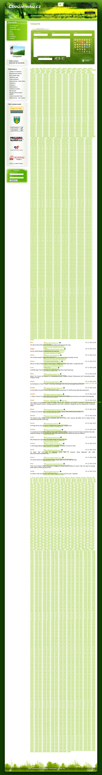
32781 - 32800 (53, 338)
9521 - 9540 (68, 133)
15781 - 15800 (37, 188)
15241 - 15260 (77, 183)
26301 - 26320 (84, 280)
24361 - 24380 (77, 263)
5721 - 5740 (68, 106)
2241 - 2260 (42, 82)
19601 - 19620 (67, 634)
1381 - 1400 (88, 75)
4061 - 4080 (49, 95)
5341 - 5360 (75, 104)
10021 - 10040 (38, 137)
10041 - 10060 (46, 137)
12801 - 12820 (61, 161)
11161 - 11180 (45, 147)
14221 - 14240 (53, 174)
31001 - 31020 (45, 322)
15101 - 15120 (84, 181)
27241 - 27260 (77, 289)
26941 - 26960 (84, 286)
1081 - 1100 (55, 74)
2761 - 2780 (81, 85)
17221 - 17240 (37, 201)
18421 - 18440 (69, 211)
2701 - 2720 (62, 85)
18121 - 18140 (77, 208)
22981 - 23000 (37, 252)
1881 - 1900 (55, 80)
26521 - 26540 (45, 283)
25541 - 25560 (37, 274)
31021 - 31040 (53, 322)
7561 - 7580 (81, 119)
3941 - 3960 (75, 94)
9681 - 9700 (55, 135)
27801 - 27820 (45, 294)
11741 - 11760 (84, 152)
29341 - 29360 (84, 307)
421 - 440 (70, 70)
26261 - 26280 (69, 280)
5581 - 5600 (88, 105)
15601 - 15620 (67, 599)
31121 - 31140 (67, 736)
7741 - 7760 (75, 120)
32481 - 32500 (61, 335)
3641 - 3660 (42, 92)
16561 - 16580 (67, 607)
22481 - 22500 (67, 659)
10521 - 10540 (45, 142)
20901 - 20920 (37, 233)
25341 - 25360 (84, 272)
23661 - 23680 (53, 258)
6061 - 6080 (49, 109)
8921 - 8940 (68, 129)
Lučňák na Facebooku (15, 71)
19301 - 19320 (37, 219)
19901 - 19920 (84, 224)
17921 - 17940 (61, 207)
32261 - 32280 (37, 334)
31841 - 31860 (61, 330)
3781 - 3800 (88, 92)
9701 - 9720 (62, 135)
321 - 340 (45, 70)
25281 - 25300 (61, 272)
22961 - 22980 (67, 664)
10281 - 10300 (77, 139)
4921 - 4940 (68, 101)
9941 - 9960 (75, 136)
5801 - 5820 (57, 518)
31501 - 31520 (53, 327)
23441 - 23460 (67, 668)
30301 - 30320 (84, 315)
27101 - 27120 (84, 287)
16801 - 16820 (61, 197)
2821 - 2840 (36, 87)
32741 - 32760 (37, 338)
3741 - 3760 (75, 92)
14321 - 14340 (67, 587)
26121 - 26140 (77, 279)
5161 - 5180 (81, 102)
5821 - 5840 (36, 108)
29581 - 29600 (53, 310)
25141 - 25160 (69, 270)
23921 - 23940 (67, 672)
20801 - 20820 (61, 232)
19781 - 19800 (37, 224)
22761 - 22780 (77, 249)
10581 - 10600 (69, 142)
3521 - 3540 (68, 91)
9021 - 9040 (36, 130)
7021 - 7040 (36, 116)
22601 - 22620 (77, 248)
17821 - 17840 (84, 205)
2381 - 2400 (88, 82)
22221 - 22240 (53, 245)
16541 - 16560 (84, 194)
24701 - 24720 (84, 266)
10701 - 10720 (53, 143)
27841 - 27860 (61, 294)
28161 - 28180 (61, 297)
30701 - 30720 (53, 320)
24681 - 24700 (77, 266)
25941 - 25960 (69, 277)
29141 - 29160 (69, 306)
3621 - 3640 (36, 92)
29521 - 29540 (67, 722)
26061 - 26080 (53, 279)
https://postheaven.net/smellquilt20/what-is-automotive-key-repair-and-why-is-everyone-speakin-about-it (55, 440)
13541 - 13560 (37, 169)
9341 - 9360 (75, 132)
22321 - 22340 (67, 658)
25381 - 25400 (37, 273)
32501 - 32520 (69, 335)
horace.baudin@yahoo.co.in (53, 457)
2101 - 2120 (62, 81)
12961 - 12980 (61, 163)
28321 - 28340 (61, 298)
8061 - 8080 (49, 123)
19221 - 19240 (69, 218)
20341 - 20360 (69, 228)
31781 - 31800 (37, 330)
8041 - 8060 (42, 123)
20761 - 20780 (45, 232)
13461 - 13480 (69, 167)
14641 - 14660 (67, 590)
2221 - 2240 (36, 82)
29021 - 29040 (84, 304)
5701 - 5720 (62, 106)
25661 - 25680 (84, 274)
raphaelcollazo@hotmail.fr (53, 416)
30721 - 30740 (61, 320)
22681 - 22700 (45, 249)
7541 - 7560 (75, 119)
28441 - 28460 (45, 300)
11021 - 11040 (53, 146)
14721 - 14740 (61, 178)
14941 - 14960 (84, 180)
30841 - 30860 (45, 321)
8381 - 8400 (88, 125)
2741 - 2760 (75, 85)
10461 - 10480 (84, 140)
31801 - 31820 (45, 330)
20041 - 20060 (77, 225)
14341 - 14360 (37, 176)
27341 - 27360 (53, 290)
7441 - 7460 (42, 119)
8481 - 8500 (55, 126)
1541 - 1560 (75, 77)
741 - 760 (86, 71)
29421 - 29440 (53, 308)
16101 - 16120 (37, 191)
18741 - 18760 (69, 214)
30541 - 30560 (53, 318)
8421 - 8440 (36, 126)
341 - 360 (50, 70)
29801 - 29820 (77, 311)
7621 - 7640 (36, 120)
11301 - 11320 (37, 149)
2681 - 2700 (55, 85)
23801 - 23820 (45, 259)
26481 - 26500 (67, 695)
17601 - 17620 (61, 204)
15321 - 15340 (45, 184)
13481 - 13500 (77, 167)
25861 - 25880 (37, 277)
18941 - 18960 (84, 215)
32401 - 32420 (67, 747)
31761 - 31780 (67, 741)
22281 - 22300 (77, 245)
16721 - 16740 (67, 609)
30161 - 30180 (67, 727)
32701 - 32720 (84, 337)
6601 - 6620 (70, 524)
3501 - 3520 (62, 91)
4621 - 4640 (36, 99)
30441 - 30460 (77, 317)
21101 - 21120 (53, 235)
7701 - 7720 (62, 120)
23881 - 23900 (77, 259)
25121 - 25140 (61, 270)
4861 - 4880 (49, 101)
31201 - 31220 (61, 324)
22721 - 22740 (61, 249)
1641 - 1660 (42, 78)
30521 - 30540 (45, 318)
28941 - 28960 (53, 304)
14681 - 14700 (45, 178)
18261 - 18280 (69, 209)
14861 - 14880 (53, 180)
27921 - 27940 (67, 708)
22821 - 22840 (37, 250)
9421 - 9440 (36, 133)
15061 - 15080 (69, 181)
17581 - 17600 (53, 204)
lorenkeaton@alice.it (51, 368)
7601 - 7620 (88, 531)
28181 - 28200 (69, 297)
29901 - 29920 (53, 313)
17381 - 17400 (37, 202)
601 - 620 (51, 71)
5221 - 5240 (36, 104)
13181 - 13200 (84, 164)
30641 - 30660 (67, 732)
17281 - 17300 (61, 201)
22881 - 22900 (61, 250)
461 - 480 (81, 70)
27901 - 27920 (84, 294)
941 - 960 (75, 72)
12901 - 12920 (37, 163)
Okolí (10, 31)
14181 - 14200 (37, 174)
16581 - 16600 (37, 195)
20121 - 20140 (45, 226)
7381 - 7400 (88, 118)
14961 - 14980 (67, 593)
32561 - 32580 (67, 748)
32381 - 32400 (84, 334)
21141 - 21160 (69, 235)
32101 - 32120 (37, 332)
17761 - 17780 (61, 205)
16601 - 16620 (45, 195)
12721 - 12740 (67, 573)
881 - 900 (60, 72)
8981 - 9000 (88, 129)
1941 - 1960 (75, 80)
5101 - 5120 (62, 102)
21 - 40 (35, 68)
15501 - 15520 (53, 185)
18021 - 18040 (37, 208)
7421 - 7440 (36, 119)
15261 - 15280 (84, 183)
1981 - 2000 (88, 80)
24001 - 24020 (61, 260)
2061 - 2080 (49, 81)
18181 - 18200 (37, 209)
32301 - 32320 (53, 334)
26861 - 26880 (53, 286)
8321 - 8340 (68, 125)
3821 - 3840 (36, 94)
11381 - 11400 (69, 149)
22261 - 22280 (69, 245)
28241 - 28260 (67, 710)
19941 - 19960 (37, 225)
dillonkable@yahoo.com (52, 374)
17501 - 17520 (84, 202)
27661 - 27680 (53, 293)
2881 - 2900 (55, 87)
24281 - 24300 (45, 263)
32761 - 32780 (45, 338)
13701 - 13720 (37, 170)
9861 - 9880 (49, 136)
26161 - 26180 (67, 692)
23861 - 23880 (69, 259)
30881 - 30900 (61, 321)
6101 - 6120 (62, 109)
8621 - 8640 (36, 128)
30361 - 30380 (45, 317)
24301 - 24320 (53, 263)
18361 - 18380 (45, 211)
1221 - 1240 (36, 75)
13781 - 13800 (69, 170)
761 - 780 (38, 481)
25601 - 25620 (61, 274)
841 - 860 (50, 72)
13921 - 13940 (61, 171)
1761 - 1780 (81, 78)
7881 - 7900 (55, 122)
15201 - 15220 (61, 183)
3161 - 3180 (81, 88)
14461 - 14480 (84, 176)
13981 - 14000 (84, 171)
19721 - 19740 (77, 222)
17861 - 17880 (37, 207)
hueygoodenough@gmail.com (54, 464)
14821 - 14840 (37, 180)
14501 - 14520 (37, 177)
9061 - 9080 (49, 130)
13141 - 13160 (69, 164)
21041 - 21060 (67, 647)
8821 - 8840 (36, 129)
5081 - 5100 (55, 102)
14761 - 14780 (77, 178)
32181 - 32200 (69, 332)
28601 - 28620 (45, 301)
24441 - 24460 (45, 265)
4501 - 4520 (62, 98)
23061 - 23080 (69, 252)
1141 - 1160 (75, 74)
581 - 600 (45, 71)
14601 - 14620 (77, 177)
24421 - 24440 (37, 265)
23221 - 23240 (69, 253)
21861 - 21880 (37, 242)
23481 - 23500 (45, 256)
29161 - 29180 (77, 306)
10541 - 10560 (53, 142)
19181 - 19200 (53, 218)
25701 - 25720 (37, 276)
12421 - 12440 (37, 159)
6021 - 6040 (36, 109)
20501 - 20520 (69, 229)
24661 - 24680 (69, 266)
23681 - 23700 (61, 258)
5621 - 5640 (36, 106)
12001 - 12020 (61, 154)
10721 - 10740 (61, 143)
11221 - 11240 (69, 147)
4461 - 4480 (49, 98)
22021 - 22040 (37, 243)
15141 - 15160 (37, 183)
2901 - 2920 (62, 87)
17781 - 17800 (69, 205)
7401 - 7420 (84, 530)
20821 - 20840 (69, 232)
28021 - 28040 (69, 296)
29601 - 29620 (61, 310)
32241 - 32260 (67, 746)
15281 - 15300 (67, 596)
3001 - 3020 (74, 497)
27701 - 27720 (69, 293)
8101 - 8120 (62, 123)
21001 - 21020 (77, 233)
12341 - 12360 (69, 157)
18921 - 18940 (77, 215)
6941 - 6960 (75, 115)
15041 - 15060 (61, 181)
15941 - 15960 (37, 190)
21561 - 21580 (45, 239)
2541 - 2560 (75, 84)
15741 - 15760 (84, 187)
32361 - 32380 (77, 334)
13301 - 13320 (69, 166)
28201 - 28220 (77, 297)
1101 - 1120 (62, 74)
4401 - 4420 (33, 508)
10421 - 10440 (69, 140)
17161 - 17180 (77, 200)
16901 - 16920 (37, 198)
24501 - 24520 (69, 265)
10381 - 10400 (53, 140)
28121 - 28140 (45, 297)
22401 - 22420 (61, 246)
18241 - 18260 (61, 209)
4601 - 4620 (36, 510)
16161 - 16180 (61, 191)
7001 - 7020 (77, 527)
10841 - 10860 (45, 144)
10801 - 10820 (67, 556)
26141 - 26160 (84, 279)
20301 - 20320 (53, 228)
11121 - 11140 (67, 559)
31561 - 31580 (77, 327)
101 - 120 (51, 68)
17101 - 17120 (53, 200)
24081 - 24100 (67, 674)
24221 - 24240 (84, 262)
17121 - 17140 (61, 200)
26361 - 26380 (45, 282)
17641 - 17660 (77, 204)
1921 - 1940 (68, 80)
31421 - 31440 (84, 325)
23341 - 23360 (53, 255)
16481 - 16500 (61, 194)
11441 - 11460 (67, 562)
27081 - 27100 (77, 287)
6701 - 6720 (62, 113)
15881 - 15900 (77, 188)
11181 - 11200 (53, 147)
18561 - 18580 (61, 212)
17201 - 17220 (67, 613)
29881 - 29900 (45, 313)
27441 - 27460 (67, 703)
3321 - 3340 (68, 89)
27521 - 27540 (61, 291)
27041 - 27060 (61, 287)
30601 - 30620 (77, 318)
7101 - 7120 (62, 116)
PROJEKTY (91, 16)
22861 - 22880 (53, 250)
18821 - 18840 (37, 215)
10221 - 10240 (53, 139)
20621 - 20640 (53, 231)
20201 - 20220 (77, 226)
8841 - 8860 (42, 129)
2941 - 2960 (75, 87)
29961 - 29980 (77, 313)
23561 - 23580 (77, 256)
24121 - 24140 (45, 262)
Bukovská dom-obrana (15, 73)
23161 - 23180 (45, 253)
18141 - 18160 (84, 208)
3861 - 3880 (49, 94)
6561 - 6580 (81, 112)
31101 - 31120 (84, 322)
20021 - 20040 (69, 225)
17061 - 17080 (37, 200)
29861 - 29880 (37, 313)
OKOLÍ (75, 16)
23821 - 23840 (53, 259)
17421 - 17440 (53, 202)
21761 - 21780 (61, 241)
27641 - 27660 (45, 293)
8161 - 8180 (81, 123)
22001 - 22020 (67, 655)
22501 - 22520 (37, 248)
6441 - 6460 (42, 112)
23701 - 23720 (69, 258)
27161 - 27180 (45, 289)
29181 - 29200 (84, 306)
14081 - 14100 (61, 173)
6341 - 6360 (75, 111)
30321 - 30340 (67, 729)
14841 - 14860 (45, 180)
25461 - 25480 (69, 273)
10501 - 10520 (37, 142)
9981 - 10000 (88, 136)
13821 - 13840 (84, 170)
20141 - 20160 (53, 226)
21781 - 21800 (69, 241)
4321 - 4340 (68, 96)
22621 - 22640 (84, 248)
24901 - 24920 (37, 269)
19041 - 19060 (61, 217)
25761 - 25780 (61, 276)
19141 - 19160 (37, 218)
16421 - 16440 (37, 194)
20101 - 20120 (37, 226)
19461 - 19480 (37, 221)
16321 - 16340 (61, 193)
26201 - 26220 (45, 280)
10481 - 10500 (67, 554)
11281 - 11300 (67, 561)
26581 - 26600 (69, 283)
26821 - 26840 (37, 286)
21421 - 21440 (53, 238)
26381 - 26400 (53, 282)
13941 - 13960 (69, 171)
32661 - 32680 (69, 337)
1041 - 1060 (42, 74)
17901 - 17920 (53, 207)
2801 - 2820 (70, 496)
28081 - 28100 (67, 709)
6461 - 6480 (49, 112)
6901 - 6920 (62, 115)
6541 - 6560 (75, 112)
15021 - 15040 (53, 181)
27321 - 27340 (45, 290)
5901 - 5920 (62, 108)
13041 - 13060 (67, 576)
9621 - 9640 (36, 135)
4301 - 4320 (62, 96)
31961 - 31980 (45, 331)
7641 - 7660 (42, 120)
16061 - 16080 (84, 190)
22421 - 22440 (69, 246)
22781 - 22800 (84, 249)
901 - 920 (65, 72)
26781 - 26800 (84, 284)
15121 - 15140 (67, 595)
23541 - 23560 (69, 256)
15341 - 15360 (53, 184)
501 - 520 (91, 70)
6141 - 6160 (75, 109)
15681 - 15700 (61, 187)
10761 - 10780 (77, 143)
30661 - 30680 (37, 320)
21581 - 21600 (53, 239)
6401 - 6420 (67, 522)
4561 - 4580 (81, 98)
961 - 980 (81, 72)
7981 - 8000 (88, 122)
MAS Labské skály (14, 75)
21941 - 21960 (69, 242)
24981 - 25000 (69, 269)
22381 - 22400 (53, 246)
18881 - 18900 (61, 215)
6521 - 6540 (68, 112)
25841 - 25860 (67, 689)
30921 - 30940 (77, 321)
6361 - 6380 (81, 111)
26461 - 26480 (84, 282)
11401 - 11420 (77, 149)
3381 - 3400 (88, 89)
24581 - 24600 (37, 266)
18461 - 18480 (84, 211)
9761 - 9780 (81, 135)
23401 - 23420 (77, 255)
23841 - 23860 (61, 259)
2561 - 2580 (81, 84)
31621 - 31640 (37, 328)
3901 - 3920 (62, 94)
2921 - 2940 (68, 87)
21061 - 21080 (37, 235)
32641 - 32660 (61, 337)
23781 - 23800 (37, 259)
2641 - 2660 (42, 85)
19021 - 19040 (53, 217)
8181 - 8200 (88, 123)
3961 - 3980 (81, 94)
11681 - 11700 (61, 152)
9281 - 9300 (55, 132)
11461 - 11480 (37, 150)
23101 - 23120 (84, 252)
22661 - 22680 (37, 249)
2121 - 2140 (68, 81)
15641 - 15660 (45, 187)
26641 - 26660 (67, 696)
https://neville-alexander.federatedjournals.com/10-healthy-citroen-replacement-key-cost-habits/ (54, 346)
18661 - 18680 (37, 214)
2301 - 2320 (62, 82)
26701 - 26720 (53, 284)
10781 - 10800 (84, 143)
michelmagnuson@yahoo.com (54, 409)
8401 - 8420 (36, 538)
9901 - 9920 (62, 136)
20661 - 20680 (69, 231)
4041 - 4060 (42, 95)
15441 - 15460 (67, 597)
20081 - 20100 (67, 638)
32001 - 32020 (61, 331)
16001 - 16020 (61, 190)
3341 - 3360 (75, 89)
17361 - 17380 (67, 614)
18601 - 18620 (77, 212)
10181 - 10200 (37, 139)
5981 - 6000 (88, 108)
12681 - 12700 (77, 160)
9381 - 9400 (88, 132)
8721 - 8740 (68, 128)
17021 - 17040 (84, 198)
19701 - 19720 (69, 222)
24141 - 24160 (53, 262)
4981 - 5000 (88, 101)
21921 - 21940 (61, 242)
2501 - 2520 (62, 84)
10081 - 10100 (62, 137)
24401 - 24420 (67, 676)
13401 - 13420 (45, 167)
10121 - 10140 (77, 137)
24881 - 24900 (67, 681)
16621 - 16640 (53, 195)
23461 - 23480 (37, 256)
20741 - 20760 (37, 232)
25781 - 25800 (69, 276)
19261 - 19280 (84, 218)
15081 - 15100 (77, 181)
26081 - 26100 (61, 279)
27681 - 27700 (61, 293)
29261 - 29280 (53, 307)
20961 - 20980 (61, 233)
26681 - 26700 (45, 284)
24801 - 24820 (61, 267)
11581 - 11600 (84, 150)
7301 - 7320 (62, 118)
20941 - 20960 (53, 233)
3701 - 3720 (62, 92)
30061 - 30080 (53, 314)
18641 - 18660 (67, 626)
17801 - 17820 (77, 205)
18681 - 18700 (45, 214)
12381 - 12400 (84, 157)
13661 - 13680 (84, 169)
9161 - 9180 (81, 130)
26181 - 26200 (37, 280)
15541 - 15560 (69, 185)
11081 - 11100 (77, 146)
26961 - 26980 (67, 699)
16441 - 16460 (45, 194)
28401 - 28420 (67, 712)
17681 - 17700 (67, 617)
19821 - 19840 (53, 224)
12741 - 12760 (37, 161)
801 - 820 (40, 72)
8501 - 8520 (62, 126)
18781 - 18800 (84, 214)
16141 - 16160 (53, 191)
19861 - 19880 (69, 224)
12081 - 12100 (67, 568)
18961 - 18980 (67, 628)
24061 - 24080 (84, 260)
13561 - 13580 (45, 169)
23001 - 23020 (45, 252)
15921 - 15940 (67, 602)
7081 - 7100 (55, 116)
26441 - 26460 (77, 282)
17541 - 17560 (37, 204)
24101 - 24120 (37, 262)
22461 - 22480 (84, 246)
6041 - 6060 (42, 109)
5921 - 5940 (68, 108)
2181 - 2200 (88, 81)
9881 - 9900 (55, 136)
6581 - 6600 (88, 112)
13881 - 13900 (45, 171)
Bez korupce (12, 91)
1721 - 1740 (68, 78)
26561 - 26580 (61, 283)
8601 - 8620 (40, 539)
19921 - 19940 (67, 637)
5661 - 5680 (49, 106)
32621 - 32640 (53, 337)
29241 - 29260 (45, 307)
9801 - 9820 (61, 548)
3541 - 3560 (75, 91)
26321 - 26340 (67, 693)
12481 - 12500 (61, 159)
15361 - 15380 (61, 184)
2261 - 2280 (49, 82)
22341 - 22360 (37, 246)
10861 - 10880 (53, 144)
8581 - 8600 (88, 126)
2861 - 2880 (49, 87)
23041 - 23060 (61, 252)
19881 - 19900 (77, 224)
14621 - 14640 (84, 177)
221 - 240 (82, 68)
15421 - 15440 (84, 184)
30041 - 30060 (45, 314)
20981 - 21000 (69, 233)
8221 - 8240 (36, 125)
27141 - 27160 (37, 289)
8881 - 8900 (55, 129)
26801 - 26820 (67, 698)
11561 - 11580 (77, 150)
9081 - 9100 (55, 130)
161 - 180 (67, 68)
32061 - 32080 (84, 331)
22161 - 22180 (67, 657)
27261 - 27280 (84, 289)
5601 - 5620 (54, 517)
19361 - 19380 (61, 219)
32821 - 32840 (69, 338)
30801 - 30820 (67, 733)
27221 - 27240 (69, 289)
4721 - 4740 (68, 99)
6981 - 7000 (88, 115)
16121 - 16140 (45, 191)
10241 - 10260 (61, 139)
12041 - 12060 (77, 154)
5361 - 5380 (81, 104)
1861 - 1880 (49, 80)
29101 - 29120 (53, 306)
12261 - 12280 (37, 157)
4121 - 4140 (68, 95)
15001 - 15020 (45, 181)
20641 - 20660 (61, 231)
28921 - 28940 (45, 304)
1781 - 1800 (88, 78)
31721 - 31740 (77, 328)
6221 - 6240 (36, 111)
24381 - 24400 (84, 263)
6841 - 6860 (42, 115)
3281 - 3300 (55, 89)
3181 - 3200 (88, 88)
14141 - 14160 (84, 173)
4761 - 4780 (81, 99)
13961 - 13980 (77, 171)
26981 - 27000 (37, 287)
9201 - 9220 (50, 544)
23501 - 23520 (53, 256)
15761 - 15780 (67, 600)
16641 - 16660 (61, 195)
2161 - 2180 (81, 81)
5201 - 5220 (47, 514)
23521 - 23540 (61, 256)
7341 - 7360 (75, 118)
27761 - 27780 (67, 706)
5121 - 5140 (68, 102)
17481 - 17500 (77, 202)
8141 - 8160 (75, 123)
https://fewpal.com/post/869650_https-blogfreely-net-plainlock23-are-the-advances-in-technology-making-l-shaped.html (54, 365)
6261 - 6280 (49, 111)
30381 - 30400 (53, 317)
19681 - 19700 (61, 222)
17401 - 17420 (45, 202)
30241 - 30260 (61, 315)
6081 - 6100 (55, 109)
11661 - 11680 (53, 152)
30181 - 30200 (37, 315)
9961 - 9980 (81, 136)
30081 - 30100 (61, 314)
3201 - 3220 (77, 498)
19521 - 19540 (61, 221)
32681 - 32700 (77, 337)
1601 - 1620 (50, 487)
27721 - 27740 (77, 293)
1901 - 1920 (62, 80)
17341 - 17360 (84, 201)
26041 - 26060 (45, 279)
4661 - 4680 (49, 99)
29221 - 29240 (37, 307)
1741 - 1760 (75, 78)
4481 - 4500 (55, 98)
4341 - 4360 (75, 96)
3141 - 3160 (75, 88)
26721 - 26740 (61, 284)
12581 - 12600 (37, 160)
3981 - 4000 (88, 94)
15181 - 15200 (53, 183)
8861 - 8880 (49, 129)
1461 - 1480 (49, 77)
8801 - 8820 (43, 541)
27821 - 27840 (53, 294)
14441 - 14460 (77, 176)
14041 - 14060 (45, 173)
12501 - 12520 (69, 159)
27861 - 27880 (69, 294)
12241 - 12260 (67, 569)
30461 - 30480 (84, 317)
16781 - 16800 (53, 197)
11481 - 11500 (45, 150)
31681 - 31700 (61, 328)
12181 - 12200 (69, 156)
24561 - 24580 (67, 678)
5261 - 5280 (49, 104)
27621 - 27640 (37, 293)
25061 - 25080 (37, 270)
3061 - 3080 (49, 88)
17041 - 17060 (67, 611)
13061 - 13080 (37, 164)
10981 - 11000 (37, 146)
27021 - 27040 (53, 287)
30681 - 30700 (45, 320)
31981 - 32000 (53, 331)
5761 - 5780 (81, 106)
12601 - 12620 (45, 160)
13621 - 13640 (69, 169)
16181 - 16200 (69, 191)
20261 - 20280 (37, 228)
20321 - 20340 (61, 228)
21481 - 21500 (77, 238)
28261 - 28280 (37, 298)
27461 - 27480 (37, 291)
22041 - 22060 (45, 243)
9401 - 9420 (54, 545)
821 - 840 (45, 72)
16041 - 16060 (77, 190)
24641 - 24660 (61, 266)
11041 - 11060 (61, 146)
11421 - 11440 (84, 149)
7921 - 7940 (68, 122)
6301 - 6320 (62, 111)
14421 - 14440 (69, 176)
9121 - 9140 (68, 130)
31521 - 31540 (61, 327)
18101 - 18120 (69, 208)
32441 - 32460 (45, 335)
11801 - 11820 (45, 153)
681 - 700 (71, 71)
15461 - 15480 (37, 185)
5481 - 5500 (55, 105)
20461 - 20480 (53, 229)
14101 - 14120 (69, 173)
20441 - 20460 (45, 229)
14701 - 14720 (53, 178)
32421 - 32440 (37, 335)
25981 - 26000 (84, 277)
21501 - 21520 (84, 238)
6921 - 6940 (68, 115)
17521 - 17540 (67, 616)
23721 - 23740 (77, 258)
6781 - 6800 (88, 113)
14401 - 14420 (61, 176)
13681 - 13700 (67, 582)
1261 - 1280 (49, 75)
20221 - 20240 (84, 226)
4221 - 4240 (36, 96)
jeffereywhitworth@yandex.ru (53, 444)
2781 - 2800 (88, 85)
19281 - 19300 (67, 631)
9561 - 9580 (81, 133)
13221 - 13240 (37, 166)
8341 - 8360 (75, 125)
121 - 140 (56, 68)
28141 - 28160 (53, 297)
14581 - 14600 (69, 177)
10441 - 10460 (77, 140)
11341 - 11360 (53, 149)
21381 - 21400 (37, 238)
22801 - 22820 (67, 662)
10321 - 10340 (67, 552)
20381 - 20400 (84, 228)
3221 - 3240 (36, 89)
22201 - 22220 (45, 245)
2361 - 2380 (81, 82)
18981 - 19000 (37, 217)
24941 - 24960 (53, 269)
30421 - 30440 (69, 317)
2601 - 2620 (67, 494)
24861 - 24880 (84, 267)
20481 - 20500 (61, 229)
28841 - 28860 (77, 303)
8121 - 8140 (68, 123)
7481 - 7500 (55, 119)
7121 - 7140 (68, 116)
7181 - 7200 (88, 116)
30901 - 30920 (69, 321)
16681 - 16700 (77, 195)
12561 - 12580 (67, 572)
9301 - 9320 (62, 132)
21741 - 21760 (53, 241)
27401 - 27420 (77, 290)
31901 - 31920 (84, 330)
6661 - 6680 (49, 113)
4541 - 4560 (75, 98)
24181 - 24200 (69, 262)
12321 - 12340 (61, 157)
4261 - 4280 (49, 96)
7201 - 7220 (81, 528)
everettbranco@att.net (51, 423)
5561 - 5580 (81, 105)
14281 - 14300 (77, 174)
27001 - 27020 (45, 287)
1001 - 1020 (39, 483)
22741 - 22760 (69, 249)
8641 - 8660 (42, 128)
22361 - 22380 (45, 246)
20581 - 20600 (37, 231)
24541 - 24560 (84, 265)
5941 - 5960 (75, 108)
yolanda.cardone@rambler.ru (53, 394)
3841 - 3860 (42, 94)
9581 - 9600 (88, 133)
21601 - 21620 (61, 239)
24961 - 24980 (61, 269)
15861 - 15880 (69, 188)
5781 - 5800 (88, 106)
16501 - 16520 (69, 194)
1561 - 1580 (81, 77)
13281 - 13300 (61, 166)
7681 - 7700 (55, 120)
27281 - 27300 (67, 702)
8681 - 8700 (55, 128)
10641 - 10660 (67, 555)
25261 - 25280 (53, 272)
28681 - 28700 (77, 301)
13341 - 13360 (84, 166)
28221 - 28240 (84, 297)
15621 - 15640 (37, 187)
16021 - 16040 (69, 190)
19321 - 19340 (45, 219)
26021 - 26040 (37, 279)
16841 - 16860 (77, 197)
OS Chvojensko (13, 25)
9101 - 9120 (62, 130)
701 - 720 (76, 71)
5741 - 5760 (75, 106)
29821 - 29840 (84, 311)
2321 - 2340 (68, 82)
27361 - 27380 (61, 290)
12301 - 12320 (53, 157)
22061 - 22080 (53, 243)
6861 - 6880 (49, 115)
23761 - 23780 (67, 671)
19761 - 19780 (67, 635)
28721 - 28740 (67, 715)
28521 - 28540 (77, 300)
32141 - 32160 (53, 332)
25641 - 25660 (77, 274)
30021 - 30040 (37, 314)
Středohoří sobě (13, 77)
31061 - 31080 (69, 322)
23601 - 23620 (67, 669)
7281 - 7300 (55, 118)
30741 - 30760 (69, 320)
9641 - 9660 (42, 135)
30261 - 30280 (69, 315)
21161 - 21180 (77, 235)
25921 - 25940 (61, 277)
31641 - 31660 (45, 328)
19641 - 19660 (45, 222)
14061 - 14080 (53, 173)
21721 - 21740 (45, 241)
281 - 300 (35, 70)
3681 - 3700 (55, 92)
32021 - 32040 (69, 331)
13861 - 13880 (37, 171)
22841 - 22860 (45, 250)
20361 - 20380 (77, 228)
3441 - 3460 (42, 91)
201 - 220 (77, 68)
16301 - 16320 (53, 193)
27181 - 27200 (53, 289)
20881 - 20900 (67, 645)
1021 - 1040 (36, 74)
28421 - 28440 (37, 300)
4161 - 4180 (81, 95)
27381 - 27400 (69, 290)
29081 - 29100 (45, 306)
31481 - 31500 (45, 327)
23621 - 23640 (37, 258)
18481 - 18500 (67, 624)
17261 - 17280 (53, 201)
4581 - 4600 (88, 98)
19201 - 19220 (61, 218)
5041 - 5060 (42, 102)
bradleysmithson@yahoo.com (54, 388)
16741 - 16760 (37, 197)
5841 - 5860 (42, 108)
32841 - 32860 (77, 338)
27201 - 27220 (61, 289)
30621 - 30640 (84, 318)
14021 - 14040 (37, 173)
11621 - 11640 (37, 152)
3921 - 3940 (68, 94)
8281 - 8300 (55, 125)
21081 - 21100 (45, 235)
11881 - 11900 (77, 153)
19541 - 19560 (69, 221)
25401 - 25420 (45, 273)
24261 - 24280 (37, 263)
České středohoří (14, 79)
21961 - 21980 (77, 242)
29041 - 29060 (67, 717)
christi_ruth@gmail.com (52, 400)
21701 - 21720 (37, 241)
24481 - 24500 (61, 265)
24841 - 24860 (77, 267)
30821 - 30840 (37, 321)
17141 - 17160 (69, 200)
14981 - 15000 (37, 181)
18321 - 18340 (67, 623)
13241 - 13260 (45, 166)
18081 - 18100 (61, 208)
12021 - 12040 (69, 154)
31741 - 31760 (84, 328)
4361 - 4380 (81, 96)
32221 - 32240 (84, 332)
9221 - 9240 (36, 132)
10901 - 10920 (69, 144)
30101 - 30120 (69, 314)
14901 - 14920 (69, 180)
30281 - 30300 (77, 315)
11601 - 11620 (67, 563)
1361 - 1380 (81, 75)
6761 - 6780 (81, 113)
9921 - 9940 (68, 136)
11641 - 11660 (45, 152)
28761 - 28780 (45, 303)
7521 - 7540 (68, 119)
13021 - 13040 (84, 163)
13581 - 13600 (53, 169)
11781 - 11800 (37, 153)
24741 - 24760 (37, 267)
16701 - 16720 (84, 195)
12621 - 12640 (53, 160)
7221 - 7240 (36, 118)
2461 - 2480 (49, 84)
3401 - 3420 (81, 500)
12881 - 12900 (67, 575)
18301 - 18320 (84, 209)
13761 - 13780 (61, 170)
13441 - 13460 (61, 167)
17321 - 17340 (77, 201)
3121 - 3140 (68, 88)
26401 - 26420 (61, 282)
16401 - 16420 (67, 606)
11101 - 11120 (84, 146)
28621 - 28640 (53, 301)
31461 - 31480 (37, 327)
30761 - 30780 (77, 320)
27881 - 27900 (77, 294)
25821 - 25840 (84, 276)
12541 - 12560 (84, 159)
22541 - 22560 (53, 248)
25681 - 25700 (67, 688)
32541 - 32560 (84, 335)
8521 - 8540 (68, 126)
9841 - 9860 (42, 136)
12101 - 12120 (37, 156)
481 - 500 (86, 70)
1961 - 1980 (81, 80)
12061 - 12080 (84, 154)
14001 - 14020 (67, 585)
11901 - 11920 (84, 153)
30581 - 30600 (69, 318)
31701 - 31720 (69, 328)
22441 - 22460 (77, 246)
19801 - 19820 (45, 224)
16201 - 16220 (77, 191)
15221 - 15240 (69, 183)
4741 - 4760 (75, 99)
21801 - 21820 (77, 241)
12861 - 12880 (84, 161)
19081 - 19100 (77, 217)
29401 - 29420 (45, 308)
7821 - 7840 (36, 122)
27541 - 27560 (69, 291)
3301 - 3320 (62, 89)
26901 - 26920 (69, 286)
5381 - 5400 (88, 104)
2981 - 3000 (88, 87)
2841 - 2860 (42, 87)
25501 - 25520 (84, 273)
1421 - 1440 (36, 77)
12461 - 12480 (53, 159)
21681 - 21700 (67, 652)
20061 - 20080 (84, 225)
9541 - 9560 (75, 133)
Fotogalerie (12, 36)
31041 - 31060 (61, 322)
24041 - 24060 (77, 260)
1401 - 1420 (47, 486)
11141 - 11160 (37, 147)
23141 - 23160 (37, 253)
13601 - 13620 (61, 169)
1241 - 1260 (42, 75)
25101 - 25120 (53, 270)
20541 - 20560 (84, 229)
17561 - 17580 (45, 204)
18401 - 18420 (61, 211)
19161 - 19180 (45, 218)
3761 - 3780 (81, 92)
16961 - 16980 (61, 198)
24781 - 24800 (53, 267)
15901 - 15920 (84, 188)
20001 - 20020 (61, 225)
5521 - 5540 (68, 105)
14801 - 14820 (67, 592)
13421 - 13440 (53, 167)
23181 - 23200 (53, 253)
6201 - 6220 (64, 521)
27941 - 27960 (37, 296)
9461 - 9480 (49, 133)
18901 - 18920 (69, 215)
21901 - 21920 (53, 242)
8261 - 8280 (49, 125)
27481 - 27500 (45, 291)
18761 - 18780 (77, 214)
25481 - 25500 (77, 273)
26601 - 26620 (77, 283)
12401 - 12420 (67, 570)
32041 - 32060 (77, 331)
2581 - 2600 (88, 84)
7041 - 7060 (42, 116)
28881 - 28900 (67, 716)
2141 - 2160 (75, 81)
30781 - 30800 (84, 320)
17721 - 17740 (45, 205)
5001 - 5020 (43, 513)
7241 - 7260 (42, 118)
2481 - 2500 (55, 84)
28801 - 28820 (61, 303)
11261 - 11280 (84, 147)
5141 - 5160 (75, 102)
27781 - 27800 (37, 294)
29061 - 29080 (37, 306)
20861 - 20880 (84, 232)
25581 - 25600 (53, 274)
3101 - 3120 (62, 88)
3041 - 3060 (42, 88)
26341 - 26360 (37, 282)
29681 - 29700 (67, 723)
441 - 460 (75, 70)
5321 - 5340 (68, 104)
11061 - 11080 (69, 146)
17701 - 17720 (37, 205)
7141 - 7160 (75, 116)
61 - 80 (43, 68)
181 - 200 (72, 68)
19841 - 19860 (61, 224)
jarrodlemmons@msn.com (53, 450)
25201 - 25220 (67, 683)
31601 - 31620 (67, 740)
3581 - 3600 (88, 91)
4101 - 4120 (62, 95)
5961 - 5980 (81, 108)
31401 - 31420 (77, 325)
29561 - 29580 (45, 310)
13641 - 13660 (77, 169)
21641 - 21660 (77, 239)
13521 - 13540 (67, 580)
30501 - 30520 (37, 318)
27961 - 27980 (45, 296)
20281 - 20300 (45, 228)
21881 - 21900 (45, 242)
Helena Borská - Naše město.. (17, 81)
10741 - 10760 (69, 143)
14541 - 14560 (53, 177)
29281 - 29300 (61, 307)
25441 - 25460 (61, 273)
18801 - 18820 (67, 627)
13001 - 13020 (77, 163)
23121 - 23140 (67, 665)
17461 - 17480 (69, 202)
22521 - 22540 (45, 248)
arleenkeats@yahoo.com (52, 437)
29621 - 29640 (69, 310)
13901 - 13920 (53, 171)
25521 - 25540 (67, 686)
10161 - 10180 (67, 551)
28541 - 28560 (84, 300)
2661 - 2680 (49, 85)
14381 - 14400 (53, 176)
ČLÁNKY (83, 16)
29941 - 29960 (69, 313)
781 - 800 (35, 72)
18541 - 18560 (53, 212)
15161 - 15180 (45, 183)
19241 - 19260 (77, 218)
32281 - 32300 (45, 334)
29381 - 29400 (37, 308)
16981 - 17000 (69, 198)
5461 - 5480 (49, 105)
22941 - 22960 (84, 250)
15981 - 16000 (53, 190)
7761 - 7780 (81, 120)
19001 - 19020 (45, 217)
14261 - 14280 (69, 174)
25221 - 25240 (37, 272)
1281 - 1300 (55, 75)
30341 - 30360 (37, 317)
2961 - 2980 (81, 87)
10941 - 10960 (84, 144)
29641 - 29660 (77, 310)
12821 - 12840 (69, 161)
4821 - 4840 (36, 101)
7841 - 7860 (42, 122)
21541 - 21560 (37, 239)
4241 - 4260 (42, 96)
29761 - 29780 (61, 311)
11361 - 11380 (61, 149)
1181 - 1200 (88, 74)
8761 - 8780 (81, 128)
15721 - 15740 (77, 187)
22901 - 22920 (69, 250)
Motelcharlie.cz (13, 87)
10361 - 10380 (45, 140)
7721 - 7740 (68, 120)
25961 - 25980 (77, 277)
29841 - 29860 (67, 724)
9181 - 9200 (88, 130)
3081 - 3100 (55, 88)
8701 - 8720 (62, 128)
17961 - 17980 (77, 207)
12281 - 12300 (45, 157)
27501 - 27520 (53, 291)
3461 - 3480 (49, 91)
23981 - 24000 (53, 260)
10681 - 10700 (45, 143)
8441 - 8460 (42, 126)
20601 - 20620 (45, 231)
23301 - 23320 (37, 255)
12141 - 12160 (53, 156)
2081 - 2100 (55, 81)
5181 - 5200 (88, 102)
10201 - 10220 (45, 139)
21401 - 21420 (45, 238)
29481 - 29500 (77, 308)
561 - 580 (40, 71)
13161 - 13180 (77, 164)
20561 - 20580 (67, 643)
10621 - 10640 (84, 142)
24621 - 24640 (53, 266)
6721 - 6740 (68, 113)
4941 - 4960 (75, 101)
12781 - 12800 (53, 161)
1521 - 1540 (68, 77)
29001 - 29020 (77, 304)
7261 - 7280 (49, 118)
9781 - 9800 (88, 135)
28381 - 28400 (84, 298)
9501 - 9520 (62, 133)
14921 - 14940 (77, 180)
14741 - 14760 (69, 178)
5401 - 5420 (50, 515)
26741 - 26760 (69, 284)
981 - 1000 (86, 72)
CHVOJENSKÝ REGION (63, 16)
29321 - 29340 (77, 307)
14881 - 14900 (61, 180)
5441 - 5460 (42, 105)
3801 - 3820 (88, 503)
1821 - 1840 (36, 80)
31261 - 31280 (84, 324)
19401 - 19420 (77, 219)
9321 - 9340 (68, 132)
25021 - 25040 (84, 269)
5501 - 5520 (62, 105)
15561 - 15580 (77, 185)
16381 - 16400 (84, 193)
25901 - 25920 (53, 277)
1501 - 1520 (62, 77)
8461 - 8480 (49, 126)
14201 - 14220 (45, 174)
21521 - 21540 (67, 651)
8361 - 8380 (81, 125)
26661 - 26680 (37, 284)
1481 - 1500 (55, 77)
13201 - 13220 (67, 578)
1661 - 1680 (49, 78)
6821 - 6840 (36, 115)
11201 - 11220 (61, 147)
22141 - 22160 (84, 243)
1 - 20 (31, 68)
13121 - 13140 (61, 164)
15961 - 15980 (45, 190)
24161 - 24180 (61, 262)
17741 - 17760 (53, 205)
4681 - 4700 (55, 99)
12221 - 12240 (84, 156)
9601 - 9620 (57, 546)
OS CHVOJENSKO (37, 16)
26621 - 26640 (84, 283)
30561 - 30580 (61, 318)
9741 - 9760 (75, 135)
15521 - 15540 (61, 185)
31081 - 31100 (77, 322)
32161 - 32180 (61, 332)
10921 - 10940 (77, 144)
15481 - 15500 (45, 185)
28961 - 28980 (61, 304)
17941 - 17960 (69, 207)
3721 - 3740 (68, 92)
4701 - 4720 (62, 99)
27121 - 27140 (67, 700)
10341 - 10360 (37, 140)
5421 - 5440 (36, 105)
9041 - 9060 (42, 130)
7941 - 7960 (75, 122)
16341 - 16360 (69, 193)
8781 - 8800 (88, 128)
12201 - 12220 (77, 156)
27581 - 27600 (84, 291)
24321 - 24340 (61, 263)
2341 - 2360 (75, 82)
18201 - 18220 (45, 209)
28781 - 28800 (53, 303)
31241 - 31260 (77, 324)
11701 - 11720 (69, 152)
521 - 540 (38, 480)
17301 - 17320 (69, 201)
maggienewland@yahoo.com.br (54, 349)
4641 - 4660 (42, 99)
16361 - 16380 (77, 193)
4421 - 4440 (36, 98)
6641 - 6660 (42, 113)
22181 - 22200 (37, 245)
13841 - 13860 (67, 583)
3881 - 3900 (55, 94)
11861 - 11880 (69, 153)
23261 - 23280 (84, 253)
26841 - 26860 (45, 286)
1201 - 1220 (43, 484)
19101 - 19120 (84, 217)
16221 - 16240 (84, 191)
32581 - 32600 (37, 337)
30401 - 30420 (61, 317)
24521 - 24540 (77, 265)
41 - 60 (39, 68)
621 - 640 (56, 71)
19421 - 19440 (84, 219)
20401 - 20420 (67, 641)
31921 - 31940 (67, 743)
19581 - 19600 (84, 221)
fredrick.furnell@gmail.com (53, 430)
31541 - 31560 (69, 327)
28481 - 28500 (61, 300)
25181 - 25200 (84, 270)
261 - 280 (32, 479)
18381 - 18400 (53, 211)
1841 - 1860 (42, 80)
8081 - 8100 (55, 123)
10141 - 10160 (85, 137)
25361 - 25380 (67, 685)
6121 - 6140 (68, 109)
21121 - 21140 (61, 235)
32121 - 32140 (45, 332)
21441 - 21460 (61, 238)
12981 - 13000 (69, 163)
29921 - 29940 (61, 313)
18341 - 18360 (37, 211)
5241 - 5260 (42, 104)
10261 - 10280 (69, 139)
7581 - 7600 (88, 119)
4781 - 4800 (88, 99)
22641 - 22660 (67, 661)
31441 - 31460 (67, 739)
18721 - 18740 (61, 214)
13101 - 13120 (53, 164)
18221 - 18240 (53, 209)
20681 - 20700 (77, 231)
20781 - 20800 (53, 232)
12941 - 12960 (53, 163)
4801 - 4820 (40, 511)
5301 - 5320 (62, 104)
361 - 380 (55, 70)
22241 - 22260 (61, 245)
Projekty (11, 35)
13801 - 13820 (77, 170)
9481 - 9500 (55, 133)
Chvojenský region (14, 29)
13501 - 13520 (84, 167)
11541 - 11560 (69, 150)
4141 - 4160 (75, 95)
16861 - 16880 (84, 197)
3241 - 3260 (42, 89)
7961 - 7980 (81, 122)
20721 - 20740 (67, 644)
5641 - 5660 (42, 106)
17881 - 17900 (45, 207)
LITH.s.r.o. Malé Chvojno (16, 163)
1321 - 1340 (68, 75)
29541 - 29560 (37, 310)
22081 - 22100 (61, 243)
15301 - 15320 (37, 184)
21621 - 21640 (69, 239)
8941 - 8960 (75, 129)
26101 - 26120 (69, 279)
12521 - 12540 (77, 159)
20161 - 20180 (61, 226)
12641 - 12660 (61, 160)
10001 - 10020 (65, 549)
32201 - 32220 (77, 332)
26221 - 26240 (53, 280)
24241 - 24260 (67, 675)
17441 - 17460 (61, 202)
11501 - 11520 (53, 150)
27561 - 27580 (77, 291)
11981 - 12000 (53, 154)
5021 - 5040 (36, 102)
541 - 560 (35, 71)
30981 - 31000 (37, 322)
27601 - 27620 (67, 705)
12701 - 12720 (84, 160)
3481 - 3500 (55, 91)
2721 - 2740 (68, 85)
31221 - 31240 (69, 324)
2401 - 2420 (64, 493)
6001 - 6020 (61, 520)
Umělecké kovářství (14, 89)
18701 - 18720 (53, 214)
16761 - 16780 (45, 197)
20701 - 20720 (84, 231)
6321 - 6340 (68, 111)
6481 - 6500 (55, 112)
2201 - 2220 (61, 491)
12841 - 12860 (77, 161)
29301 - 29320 (69, 307)
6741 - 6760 (75, 113)
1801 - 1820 (54, 489)
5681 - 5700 (55, 106)
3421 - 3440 (36, 91)
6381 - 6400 (88, 111)
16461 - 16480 (53, 194)
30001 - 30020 (67, 726)
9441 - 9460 (42, 133)
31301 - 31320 (37, 325)
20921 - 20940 (45, 233)
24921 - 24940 (45, 269)
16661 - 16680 (69, 195)
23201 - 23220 (61, 253)
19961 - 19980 (45, 225)
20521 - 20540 (77, 229)
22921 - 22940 (77, 250)
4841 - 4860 (42, 101)
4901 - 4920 (62, 101)
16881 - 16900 (67, 610)
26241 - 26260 (61, 280)
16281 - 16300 (45, 193)
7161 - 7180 (81, 116)
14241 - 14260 (61, 174)
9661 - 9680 (49, 135)
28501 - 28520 (69, 300)
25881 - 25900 (45, 277)
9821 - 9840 (36, 136)
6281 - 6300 (55, 111)
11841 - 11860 (61, 153)
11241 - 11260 (77, 147)
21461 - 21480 (69, 238)
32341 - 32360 (69, 334)
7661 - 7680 (49, 120)
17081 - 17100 (45, 200)
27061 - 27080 (69, 287)
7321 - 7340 (68, 118)
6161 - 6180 (81, 109)
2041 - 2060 (42, 81)
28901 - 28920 (37, 304)
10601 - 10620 (77, 142)
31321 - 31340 (45, 325)
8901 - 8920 (62, 129)
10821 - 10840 (37, 144)
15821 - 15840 (53, 188)
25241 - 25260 (45, 272)
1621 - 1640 (36, 78)
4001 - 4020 (91, 504)
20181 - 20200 (69, 226)
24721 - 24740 (67, 679)
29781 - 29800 (69, 311)
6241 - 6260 (42, 111)
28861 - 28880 (84, 303)
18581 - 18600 (69, 212)
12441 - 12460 (45, 159)
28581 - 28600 (37, 301)
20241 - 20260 (67, 640)
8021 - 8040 (36, 123)
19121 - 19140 (67, 630)
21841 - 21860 (67, 654)
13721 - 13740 (45, 170)
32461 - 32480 (53, 335)
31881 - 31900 (77, 330)
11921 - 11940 (67, 566)
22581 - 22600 (69, 248)
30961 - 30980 (67, 734)
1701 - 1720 (62, 78)
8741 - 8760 (75, 128)
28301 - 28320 (53, 298)
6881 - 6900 (55, 115)
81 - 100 (47, 68)
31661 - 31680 (53, 328)
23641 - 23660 (45, 258)
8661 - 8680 (49, 128)
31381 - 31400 (69, 325)
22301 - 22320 (84, 245)
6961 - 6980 (81, 115)
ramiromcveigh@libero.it (52, 382)
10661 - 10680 (37, 143)
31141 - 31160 (37, 324)
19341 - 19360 (53, 219)
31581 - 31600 (84, 327)
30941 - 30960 (84, 321)
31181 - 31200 (53, 324)
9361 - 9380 (81, 132)
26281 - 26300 (77, 280)
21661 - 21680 (84, 239)
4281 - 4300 (55, 96)
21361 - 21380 (67, 650)
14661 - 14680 (37, 178)
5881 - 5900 (55, 108)
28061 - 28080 (84, 296)
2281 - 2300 (55, 82)
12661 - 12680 (69, 160)
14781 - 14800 (84, 178)
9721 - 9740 (68, 135)
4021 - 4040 (36, 95)
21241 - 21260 (45, 236)
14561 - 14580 (61, 177)
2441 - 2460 (42, 84)
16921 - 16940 (45, 198)
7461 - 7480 (49, 119)
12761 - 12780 (45, 161)
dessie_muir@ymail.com (52, 355)
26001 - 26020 (67, 691)
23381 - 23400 (69, 255)
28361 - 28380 (77, 298)
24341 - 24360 (69, 263)
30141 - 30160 (84, 314)
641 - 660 (61, 71)
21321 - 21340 (77, 236)
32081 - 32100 (67, 744)
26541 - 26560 (53, 283)
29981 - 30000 (84, 313)
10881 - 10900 (61, 144)
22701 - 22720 (53, 249)
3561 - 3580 (81, 91)
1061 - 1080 (49, 74)
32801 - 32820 (61, 338)
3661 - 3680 (49, 92)
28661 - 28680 (69, 301)
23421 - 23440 (84, 255)
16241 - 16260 (67, 604)
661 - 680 (66, 71)
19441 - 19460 (67, 633)
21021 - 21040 (84, 233)
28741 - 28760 (37, 303)
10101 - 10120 (69, 137)
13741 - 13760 (53, 170)
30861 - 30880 (53, 321)
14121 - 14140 (77, 173)
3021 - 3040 (36, 88)
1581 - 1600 (88, 77)
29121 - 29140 (61, 306)
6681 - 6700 (55, 113)
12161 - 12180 (61, 156)
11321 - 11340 (45, 149)
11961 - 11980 (45, 154)
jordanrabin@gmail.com (52, 471)
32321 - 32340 (61, 334)
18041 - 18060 (45, 208)
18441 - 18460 (77, 211)
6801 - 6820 (74, 525)
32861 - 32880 (84, 338)
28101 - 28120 (37, 297)
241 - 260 (87, 68)
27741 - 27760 (84, 293)
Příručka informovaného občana (15, 93)
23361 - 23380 (61, 255)
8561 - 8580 (81, 126)
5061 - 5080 (49, 102)
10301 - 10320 (84, 139)
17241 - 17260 (45, 201)
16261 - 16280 (37, 193)
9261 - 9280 (49, 132)
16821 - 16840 (69, 197)
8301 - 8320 (62, 125)
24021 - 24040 (69, 260)
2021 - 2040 (36, 81)
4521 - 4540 (68, 98)
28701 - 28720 (84, 301)
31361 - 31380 (61, 325)
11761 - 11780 (67, 565)
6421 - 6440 (36, 112)
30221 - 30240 (53, 315)
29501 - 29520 (84, 308)
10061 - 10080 (54, 137)
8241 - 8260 (42, 125)
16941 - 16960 (53, 198)
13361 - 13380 (67, 579)
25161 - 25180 (77, 270)
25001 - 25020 (77, 269)
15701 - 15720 (69, 187)
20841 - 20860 (77, 232)
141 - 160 (62, 68)
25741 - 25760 (53, 276)
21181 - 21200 (84, 235)
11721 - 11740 (77, 152)
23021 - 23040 (53, 252)
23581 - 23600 (84, 256)
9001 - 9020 (47, 542)
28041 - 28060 (77, 296)
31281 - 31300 (67, 737)
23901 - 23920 (84, 259)
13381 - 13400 (37, 167)
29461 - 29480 (69, 308)
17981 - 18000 (84, 207)
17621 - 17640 (69, 204)
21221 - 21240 (37, 236)
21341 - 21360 (84, 236)
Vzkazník (12, 38)
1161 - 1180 (81, 74)
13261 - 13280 (53, 166)
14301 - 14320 (84, 174)
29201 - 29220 (67, 719)
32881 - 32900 (67, 751)
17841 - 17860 (67, 619)
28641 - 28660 (61, 301)
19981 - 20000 (53, 225)
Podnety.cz (12, 85)
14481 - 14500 (67, 589)
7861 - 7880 (49, 122)
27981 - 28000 (53, 296)
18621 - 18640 (84, 212)
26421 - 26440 (69, 282)
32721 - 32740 (67, 750)
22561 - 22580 (61, 248)
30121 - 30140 (77, 314)
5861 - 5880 (49, 108)
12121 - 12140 (45, 156)
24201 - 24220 (77, 262)
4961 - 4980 (81, 101)
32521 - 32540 (77, 335)
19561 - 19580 (77, 221)
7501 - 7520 (62, 119)
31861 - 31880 (69, 330)
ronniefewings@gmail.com (53, 361)
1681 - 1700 (55, 78)
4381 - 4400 (88, 96)
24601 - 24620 (45, 266)
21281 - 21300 (61, 236)
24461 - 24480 (53, 265)
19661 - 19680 (53, 222)
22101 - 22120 (69, 243)
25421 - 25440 (53, 273)
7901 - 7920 (62, 122)
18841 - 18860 (45, 215)
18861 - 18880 (53, 215)
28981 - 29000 (69, 304)
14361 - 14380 (45, 176)
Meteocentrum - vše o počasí (17, 98)
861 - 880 (55, 72)
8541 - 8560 (75, 126)
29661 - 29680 (84, 310)
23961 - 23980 (45, 260)
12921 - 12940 (45, 163)
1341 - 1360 (75, 75)
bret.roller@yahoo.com (52, 343)
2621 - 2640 (36, 85)
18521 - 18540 (45, 212)
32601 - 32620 (45, 337)
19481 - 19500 (45, 221)
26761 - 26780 (77, 284)
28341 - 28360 (69, 298)
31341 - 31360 (53, 325)
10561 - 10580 (61, 142)
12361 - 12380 (77, 157)
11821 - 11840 (53, 153)
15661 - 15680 (53, 187)
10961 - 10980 (67, 558)
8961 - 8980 (81, 129)
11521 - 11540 (61, 150)
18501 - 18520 (37, 212)
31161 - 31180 (45, 324)
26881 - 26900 (61, 286)
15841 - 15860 (61, 188)
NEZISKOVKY (49, 16)
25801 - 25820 (77, 276)
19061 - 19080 (69, 217)
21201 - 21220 (67, 648)
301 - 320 (40, 70)
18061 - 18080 (53, 208)
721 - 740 (81, 71)
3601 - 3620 (84, 501)
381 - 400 (60, 70)
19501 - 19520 (53, 221)
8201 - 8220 (33, 537)
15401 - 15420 (77, 184)
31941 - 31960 (37, 331)
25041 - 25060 (67, 682)
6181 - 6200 (88, 109)
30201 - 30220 (45, 315)
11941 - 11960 (37, 154)
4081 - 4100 (55, 95)
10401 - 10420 (61, 140)
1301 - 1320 (62, 75)
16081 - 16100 (67, 603)
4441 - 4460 (42, 98)
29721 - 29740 (45, 311)
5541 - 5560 (75, 105)
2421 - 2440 (36, 84)
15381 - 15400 (69, 184)
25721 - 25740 (45, 276)
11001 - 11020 (45, 146)
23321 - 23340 (45, 255)
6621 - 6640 (36, 113)
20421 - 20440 (37, 229)
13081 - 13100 (45, 164)
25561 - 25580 (45, 274)
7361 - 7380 (81, 118)
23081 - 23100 (77, 252)
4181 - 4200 (88, 95)
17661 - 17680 (84, 204)
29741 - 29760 (53, 311)
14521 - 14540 (45, 177)
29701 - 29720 (37, 311)
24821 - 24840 (69, 267)
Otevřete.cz (12, 83)
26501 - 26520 (37, 283)
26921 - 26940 (77, 286)
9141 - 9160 (75, 130)
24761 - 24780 (45, 267)
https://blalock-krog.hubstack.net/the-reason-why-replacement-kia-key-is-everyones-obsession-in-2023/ (54, 352)
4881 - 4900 (55, 101)
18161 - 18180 (67, 621)
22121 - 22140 (77, 243)
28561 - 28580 (67, 713)
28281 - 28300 (45, 298)
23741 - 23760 (84, 258)
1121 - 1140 (68, 74)
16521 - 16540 (77, 194)
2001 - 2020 (57, 490)
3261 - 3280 (49, 89)
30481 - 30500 (67, 730)
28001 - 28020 (61, 296)
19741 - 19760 (84, 222)
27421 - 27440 (84, 290)
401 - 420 (65, 70)
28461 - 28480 (53, 300)
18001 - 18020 (67, 620)
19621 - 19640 (37, 222)
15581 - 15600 (84, 185)
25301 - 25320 (69, 272)
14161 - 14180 (67, 586)
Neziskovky (12, 27)
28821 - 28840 (69, 303)
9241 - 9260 (42, 132)
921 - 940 (70, 72)
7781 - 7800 (88, 120)
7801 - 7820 (91, 532)
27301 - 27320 (37, 290)
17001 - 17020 (77, 198)
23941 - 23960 (37, 260)
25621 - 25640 (69, 274)
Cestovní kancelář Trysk (15, 96)
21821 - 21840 (84, 241)
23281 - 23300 (67, 667)
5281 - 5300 (55, 104)
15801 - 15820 (45, 188)
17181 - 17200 (84, 200)
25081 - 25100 (45, 270)
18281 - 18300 (77, 209)
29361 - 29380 (67, 720)
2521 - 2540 (68, 84)
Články (11, 33)
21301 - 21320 (69, 236)
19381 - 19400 (69, 219)
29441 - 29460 (61, 308)
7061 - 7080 (49, 116)
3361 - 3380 (81, 89)
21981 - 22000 (84, 242)
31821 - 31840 (53, 330)
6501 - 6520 (62, 112)
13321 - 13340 (77, 166)
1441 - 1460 (42, 77)
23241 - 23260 (77, 253)
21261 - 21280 (53, 236)
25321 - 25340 (77, 272)
